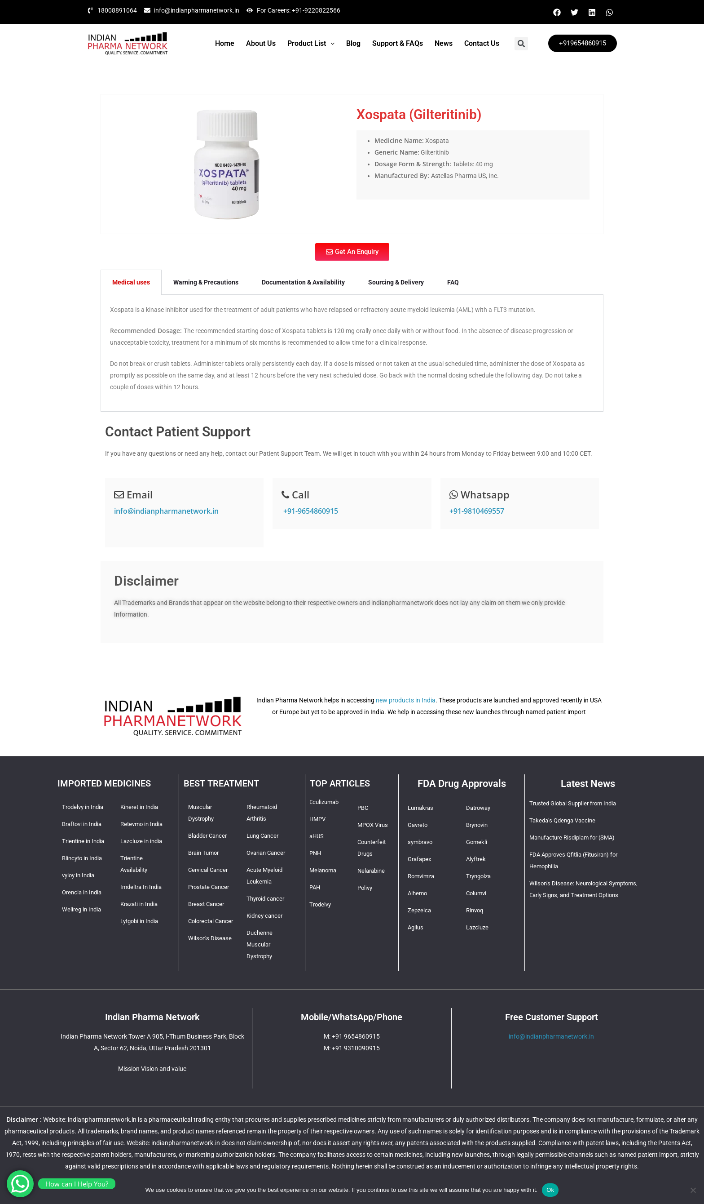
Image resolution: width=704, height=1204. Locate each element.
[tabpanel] (352, 353)
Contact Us (481, 43)
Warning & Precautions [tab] (205, 282)
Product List (310, 43)
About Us (261, 43)
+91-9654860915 (310, 511)
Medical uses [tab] (131, 282)
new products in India (406, 700)
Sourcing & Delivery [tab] (396, 282)
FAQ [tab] (453, 282)
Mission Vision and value (152, 1068)
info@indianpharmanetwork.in (166, 511)
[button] (311, 43)
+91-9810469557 (476, 511)
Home (224, 43)
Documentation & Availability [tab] (303, 282)
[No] (692, 1190)
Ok (550, 1189)
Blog (353, 43)
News (444, 43)
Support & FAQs (397, 43)
